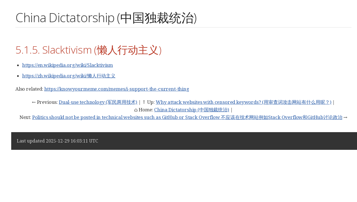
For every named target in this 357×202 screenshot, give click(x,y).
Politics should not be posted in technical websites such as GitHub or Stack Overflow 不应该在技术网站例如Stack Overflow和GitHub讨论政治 (187, 117)
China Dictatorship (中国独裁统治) (191, 109)
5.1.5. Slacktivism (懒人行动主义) (88, 49)
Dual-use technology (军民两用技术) (98, 102)
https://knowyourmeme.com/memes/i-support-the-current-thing (116, 89)
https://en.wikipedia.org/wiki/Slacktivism (67, 65)
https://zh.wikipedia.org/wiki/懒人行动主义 (68, 75)
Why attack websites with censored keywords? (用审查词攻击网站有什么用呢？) (244, 102)
